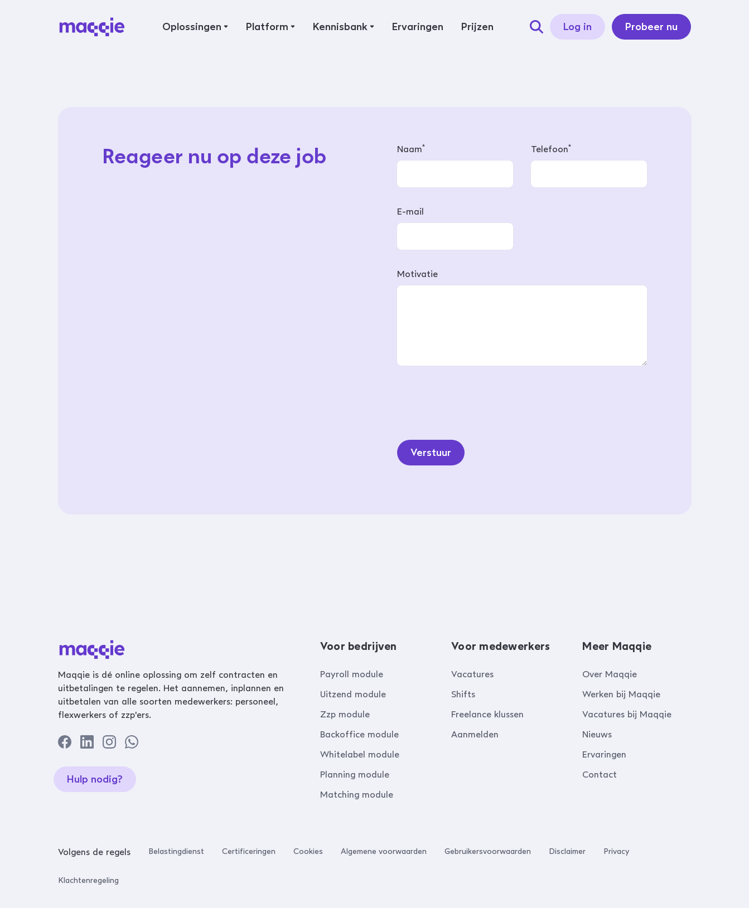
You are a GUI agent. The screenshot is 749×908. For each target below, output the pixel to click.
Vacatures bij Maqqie (626, 714)
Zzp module (345, 714)
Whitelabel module (359, 754)
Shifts (463, 694)
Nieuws (597, 734)
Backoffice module (359, 734)
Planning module (354, 774)
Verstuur (430, 452)
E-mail (410, 211)
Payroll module (351, 674)
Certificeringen (249, 851)
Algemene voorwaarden (384, 851)
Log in (577, 27)
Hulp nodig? (95, 779)
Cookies (308, 851)
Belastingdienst (176, 851)
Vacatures (472, 674)
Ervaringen (604, 754)
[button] (195, 27)
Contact (599, 774)
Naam (411, 149)
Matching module (356, 794)
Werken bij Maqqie (621, 694)
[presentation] (482, 400)
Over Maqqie (609, 674)
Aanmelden (475, 734)
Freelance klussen (487, 714)
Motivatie (417, 274)
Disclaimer (567, 851)
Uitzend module (353, 694)
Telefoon (551, 149)
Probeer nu (651, 27)
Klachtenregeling (88, 880)
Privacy (616, 851)
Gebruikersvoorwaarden (487, 851)
